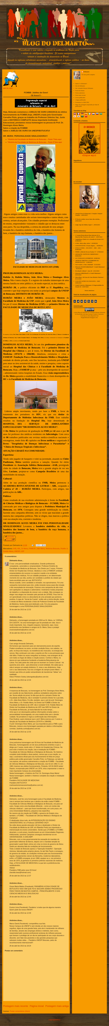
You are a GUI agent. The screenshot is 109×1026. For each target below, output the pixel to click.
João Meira (40, 548)
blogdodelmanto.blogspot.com (89, 317)
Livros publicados (80, 97)
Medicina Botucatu (53, 548)
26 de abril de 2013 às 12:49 (20, 913)
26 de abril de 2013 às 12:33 (20, 633)
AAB (14, 548)
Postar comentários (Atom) (20, 1011)
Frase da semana (79, 90)
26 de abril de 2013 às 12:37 (20, 876)
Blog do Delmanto (83, 312)
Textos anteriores (80, 93)
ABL (18, 548)
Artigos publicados (80, 100)
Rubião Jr (64, 548)
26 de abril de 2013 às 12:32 (20, 609)
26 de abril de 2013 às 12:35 (20, 732)
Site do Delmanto (80, 86)
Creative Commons (98, 314)
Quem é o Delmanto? (81, 83)
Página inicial (37, 1006)
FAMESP (32, 548)
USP (22, 551)
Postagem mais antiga (57, 1006)
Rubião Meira (8, 551)
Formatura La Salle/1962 (82, 102)
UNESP (17, 551)
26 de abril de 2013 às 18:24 (20, 946)
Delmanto (13, 560)
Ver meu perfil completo (88, 74)
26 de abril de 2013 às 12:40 (20, 897)
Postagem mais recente (15, 1006)
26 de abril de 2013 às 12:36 (20, 788)
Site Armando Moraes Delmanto (84, 88)
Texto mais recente (80, 95)
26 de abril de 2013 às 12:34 (20, 680)
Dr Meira (24, 548)
